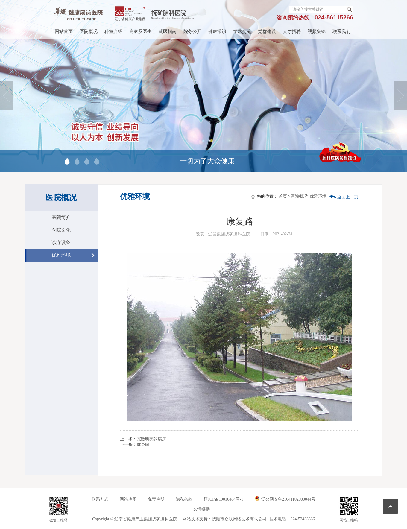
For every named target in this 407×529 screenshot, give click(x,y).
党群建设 (267, 31)
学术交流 (242, 31)
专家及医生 (140, 31)
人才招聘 (292, 31)
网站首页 (64, 31)
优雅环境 (61, 255)
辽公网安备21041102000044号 (285, 499)
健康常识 (217, 31)
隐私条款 (185, 499)
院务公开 (192, 31)
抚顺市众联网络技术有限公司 (239, 519)
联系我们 (341, 31)
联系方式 (100, 499)
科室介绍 (113, 31)
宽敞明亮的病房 (151, 439)
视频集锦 (317, 31)
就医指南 (168, 31)
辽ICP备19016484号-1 (223, 499)
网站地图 (128, 499)
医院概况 (89, 31)
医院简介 (61, 217)
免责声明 (156, 499)
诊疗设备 (61, 242)
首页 (283, 196)
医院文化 (61, 229)
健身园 (143, 444)
